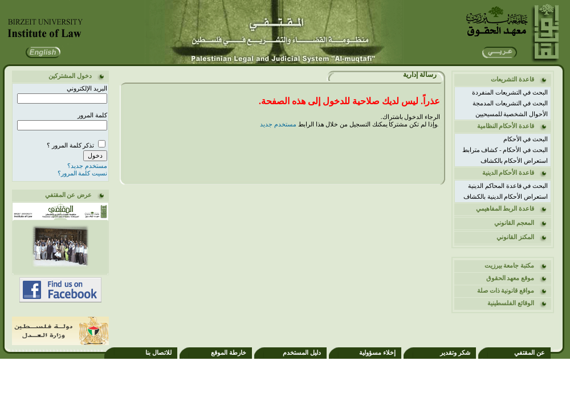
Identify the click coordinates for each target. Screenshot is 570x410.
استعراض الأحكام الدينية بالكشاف (505, 196)
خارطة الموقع (228, 352)
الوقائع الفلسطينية (510, 303)
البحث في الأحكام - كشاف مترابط (505, 149)
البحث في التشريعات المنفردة (510, 92)
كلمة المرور (92, 115)
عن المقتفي (529, 352)
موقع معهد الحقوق (510, 277)
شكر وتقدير (455, 352)
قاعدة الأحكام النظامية (506, 125)
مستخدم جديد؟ (87, 165)
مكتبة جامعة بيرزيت (509, 265)
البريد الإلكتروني (87, 88)
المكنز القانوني (515, 236)
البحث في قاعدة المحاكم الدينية (508, 185)
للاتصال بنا (158, 352)
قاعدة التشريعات (512, 79)
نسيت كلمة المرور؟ (83, 173)
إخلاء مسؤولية (377, 352)
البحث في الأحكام (525, 139)
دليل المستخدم (302, 352)
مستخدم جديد (278, 124)
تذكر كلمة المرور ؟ (71, 145)
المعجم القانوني (514, 222)
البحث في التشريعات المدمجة (510, 103)
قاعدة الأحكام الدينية (508, 172)
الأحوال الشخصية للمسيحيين (511, 113)
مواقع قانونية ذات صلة (505, 290)
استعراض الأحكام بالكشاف (514, 160)
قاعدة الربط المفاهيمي (505, 208)
